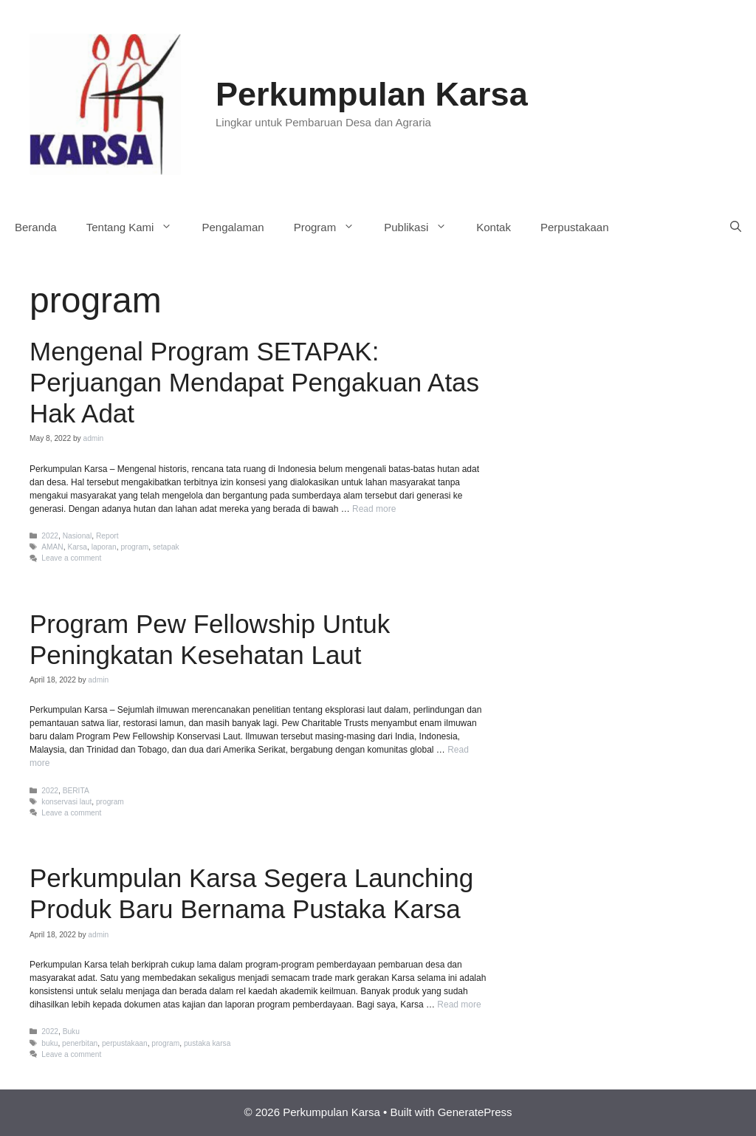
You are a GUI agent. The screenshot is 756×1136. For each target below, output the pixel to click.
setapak (166, 547)
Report (107, 536)
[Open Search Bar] (735, 227)
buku (49, 1043)
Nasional (77, 536)
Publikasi (422, 227)
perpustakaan (125, 1043)
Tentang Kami (137, 227)
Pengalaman (233, 227)
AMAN (52, 547)
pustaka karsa (207, 1043)
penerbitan (79, 1043)
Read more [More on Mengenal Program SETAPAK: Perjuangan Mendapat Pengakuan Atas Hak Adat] (374, 509)
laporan (104, 547)
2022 (49, 536)
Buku (71, 1031)
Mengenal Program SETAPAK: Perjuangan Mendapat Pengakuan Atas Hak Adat (254, 382)
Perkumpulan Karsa (372, 94)
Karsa (77, 547)
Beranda (36, 227)
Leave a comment (71, 558)
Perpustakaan (574, 227)
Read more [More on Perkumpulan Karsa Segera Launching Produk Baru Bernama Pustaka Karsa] (459, 1004)
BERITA (76, 791)
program (134, 547)
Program (332, 227)
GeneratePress (475, 1112)
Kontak (493, 227)
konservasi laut (66, 802)
